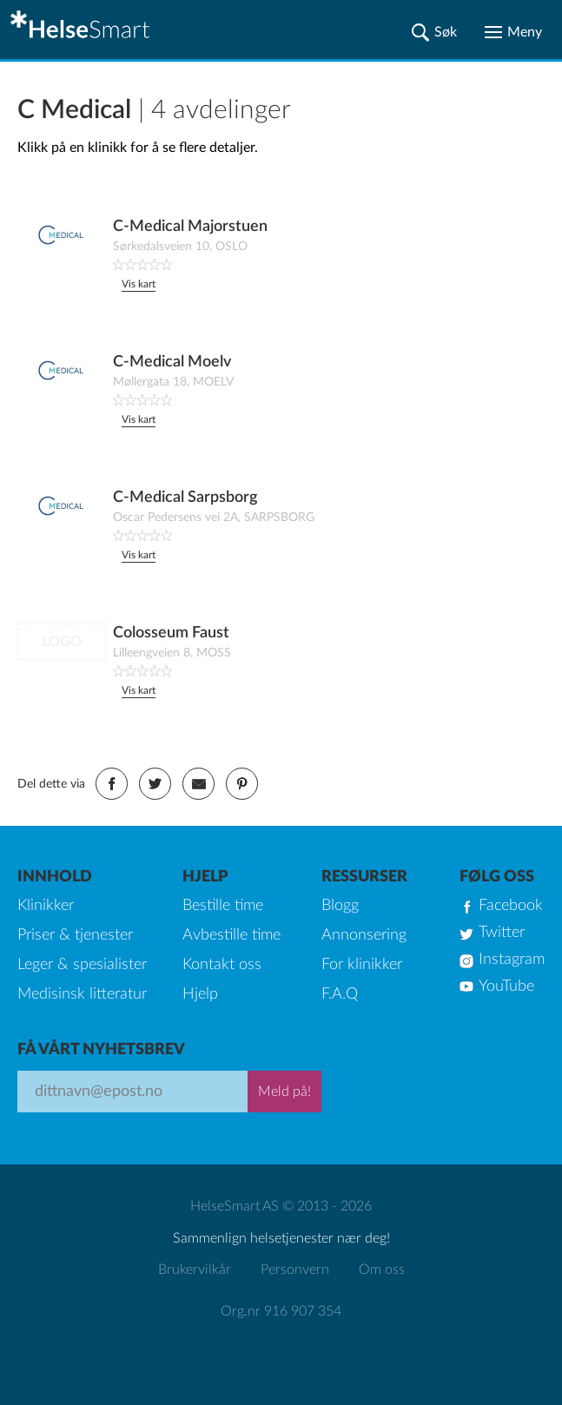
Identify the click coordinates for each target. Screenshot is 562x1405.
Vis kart (138, 284)
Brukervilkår (194, 1269)
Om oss (382, 1269)
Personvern (295, 1269)
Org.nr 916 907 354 (281, 1311)
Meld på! (284, 1091)
